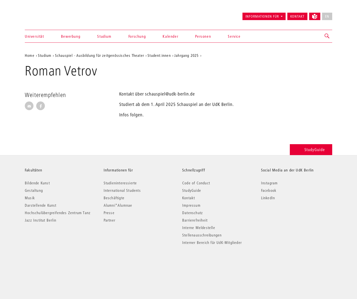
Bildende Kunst (37, 182)
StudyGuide (311, 149)
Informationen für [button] (262, 16)
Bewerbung (70, 36)
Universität (34, 36)
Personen (203, 36)
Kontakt (297, 16)
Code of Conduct (196, 182)
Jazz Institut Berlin (40, 220)
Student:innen (159, 55)
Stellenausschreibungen (202, 235)
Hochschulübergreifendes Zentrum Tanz (57, 212)
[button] (327, 36)
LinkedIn (268, 197)
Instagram (269, 182)
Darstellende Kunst (41, 205)
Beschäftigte (114, 197)
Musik (30, 197)
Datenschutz (192, 212)
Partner (109, 220)
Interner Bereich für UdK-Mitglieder (212, 242)
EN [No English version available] (327, 16)
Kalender (170, 36)
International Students (122, 190)
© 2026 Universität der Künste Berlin (51, 263)
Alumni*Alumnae (118, 205)
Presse (109, 212)
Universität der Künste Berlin (44, 14)
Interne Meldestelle (198, 227)
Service (234, 36)
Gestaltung (34, 190)
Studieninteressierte (120, 182)
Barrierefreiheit (195, 220)
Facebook (269, 190)
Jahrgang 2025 (186, 55)
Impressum (191, 205)
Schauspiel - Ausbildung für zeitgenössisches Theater (99, 55)
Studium (104, 36)
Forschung (137, 36)
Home (29, 55)
